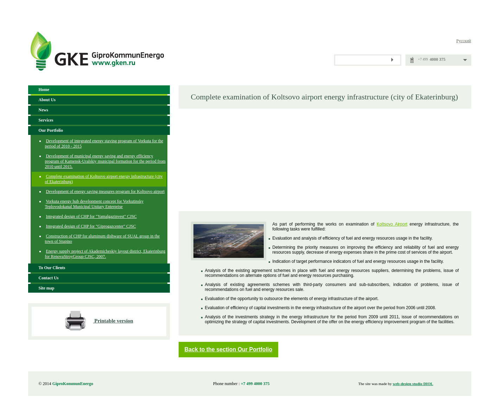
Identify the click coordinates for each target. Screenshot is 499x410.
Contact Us (49, 277)
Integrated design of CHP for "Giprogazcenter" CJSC (91, 226)
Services (46, 120)
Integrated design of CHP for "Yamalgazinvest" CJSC (91, 216)
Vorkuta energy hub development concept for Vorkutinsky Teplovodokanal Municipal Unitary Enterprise (94, 204)
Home (44, 89)
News (43, 110)
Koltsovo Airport (392, 224)
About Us (47, 99)
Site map (47, 288)
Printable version (113, 321)
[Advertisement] (325, 159)
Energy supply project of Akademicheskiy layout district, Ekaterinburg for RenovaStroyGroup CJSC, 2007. (105, 254)
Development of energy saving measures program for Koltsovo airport (105, 191)
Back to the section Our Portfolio (229, 349)
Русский (463, 40)
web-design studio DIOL (413, 384)
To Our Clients (52, 267)
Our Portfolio (51, 130)
